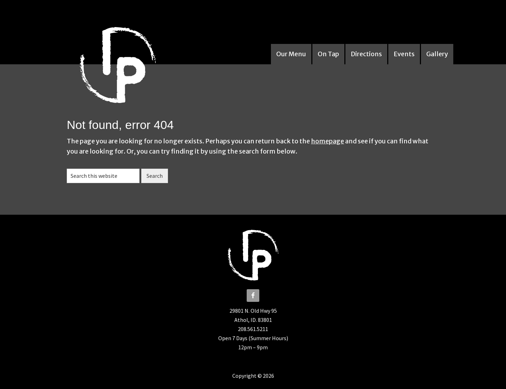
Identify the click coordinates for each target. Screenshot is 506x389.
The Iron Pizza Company (124, 61)
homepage (327, 141)
